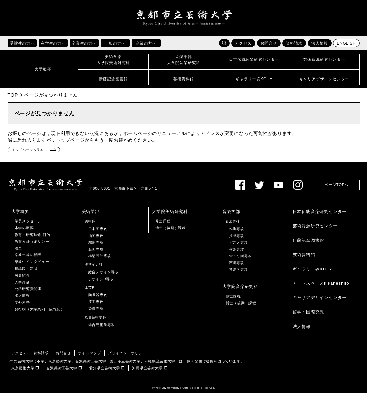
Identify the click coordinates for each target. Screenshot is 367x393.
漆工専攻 (96, 302)
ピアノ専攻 (238, 242)
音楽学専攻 (238, 269)
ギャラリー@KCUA (313, 269)
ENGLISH (346, 43)
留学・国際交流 (308, 311)
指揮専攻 (236, 236)
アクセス (243, 43)
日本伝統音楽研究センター (320, 211)
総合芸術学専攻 (101, 325)
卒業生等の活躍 (28, 255)
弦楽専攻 (236, 249)
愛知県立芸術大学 (104, 368)
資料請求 (294, 43)
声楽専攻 (236, 263)
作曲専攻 (236, 229)
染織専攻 (96, 308)
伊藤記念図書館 (308, 240)
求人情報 (22, 295)
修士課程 (163, 221)
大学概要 (20, 211)
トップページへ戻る (28, 149)
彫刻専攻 (96, 242)
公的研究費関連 (28, 289)
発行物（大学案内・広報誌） (39, 309)
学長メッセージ (28, 221)
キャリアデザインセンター (320, 297)
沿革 (18, 248)
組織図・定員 (26, 268)
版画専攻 (96, 249)
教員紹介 (22, 275)
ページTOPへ (336, 185)
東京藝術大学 (23, 368)
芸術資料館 (304, 254)
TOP (13, 95)
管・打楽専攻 (240, 256)
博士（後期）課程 (170, 228)
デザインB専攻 (101, 279)
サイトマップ (89, 353)
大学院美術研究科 (170, 211)
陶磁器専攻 (97, 295)
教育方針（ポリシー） (34, 241)
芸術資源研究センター (315, 225)
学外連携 (22, 302)
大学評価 (22, 282)
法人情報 (319, 43)
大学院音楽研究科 (240, 286)
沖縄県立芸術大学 (147, 368)
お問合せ (269, 43)
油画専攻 (96, 236)
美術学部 (91, 211)
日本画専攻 (97, 229)
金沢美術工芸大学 (61, 368)
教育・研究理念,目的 (32, 235)
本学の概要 (24, 228)
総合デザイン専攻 (103, 272)
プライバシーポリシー (127, 353)
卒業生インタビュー (32, 262)
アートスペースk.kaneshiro (321, 283)
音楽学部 (231, 211)
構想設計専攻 (99, 256)
